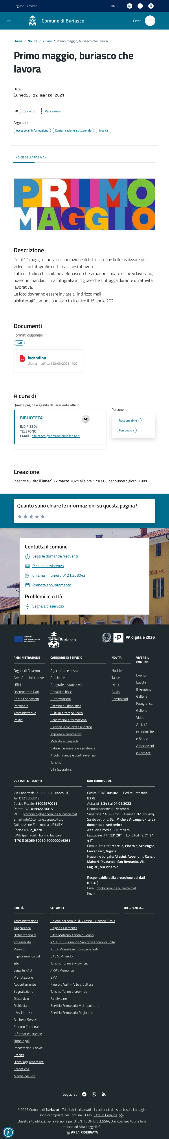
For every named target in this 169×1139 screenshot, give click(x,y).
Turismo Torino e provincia (68, 991)
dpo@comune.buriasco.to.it (116, 888)
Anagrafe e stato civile (66, 684)
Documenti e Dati (26, 691)
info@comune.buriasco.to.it (43, 819)
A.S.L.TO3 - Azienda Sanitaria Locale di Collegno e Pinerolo (93, 942)
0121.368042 (29, 798)
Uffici (17, 684)
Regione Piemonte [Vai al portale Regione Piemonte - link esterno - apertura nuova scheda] (25, 6)
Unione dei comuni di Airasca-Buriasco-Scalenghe (86, 920)
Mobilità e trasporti (64, 741)
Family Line (58, 998)
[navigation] (8, 20)
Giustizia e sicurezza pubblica (71, 727)
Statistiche (21, 1069)
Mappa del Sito (24, 1076)
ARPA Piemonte (62, 970)
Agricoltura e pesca (64, 670)
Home (18, 41)
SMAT (54, 977)
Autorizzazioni (60, 698)
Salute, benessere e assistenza (72, 748)
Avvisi (47, 41)
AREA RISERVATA (82, 1132)
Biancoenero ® (121, 1121)
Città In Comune (105, 1115)
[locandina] (22, 358)
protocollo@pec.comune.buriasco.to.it (50, 814)
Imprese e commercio (65, 734)
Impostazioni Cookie (28, 1047)
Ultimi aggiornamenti (29, 1062)
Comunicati (120, 698)
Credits (19, 1054)
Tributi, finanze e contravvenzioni (74, 755)
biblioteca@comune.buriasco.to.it (56, 436)
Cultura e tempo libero (66, 712)
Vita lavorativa (61, 769)
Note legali (21, 1040)
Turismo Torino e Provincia (69, 963)
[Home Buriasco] (54, 20)
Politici (18, 720)
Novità (32, 41)
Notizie (117, 670)
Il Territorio (143, 689)
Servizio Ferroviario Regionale (71, 1012)
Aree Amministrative (29, 677)
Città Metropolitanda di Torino (72, 935)
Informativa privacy (28, 1033)
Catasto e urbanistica (65, 705)
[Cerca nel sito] (150, 20)
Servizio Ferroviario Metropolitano (74, 1005)
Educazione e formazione (68, 720)
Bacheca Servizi (25, 1019)
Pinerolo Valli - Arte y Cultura (71, 984)
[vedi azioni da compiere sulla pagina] (49, 111)
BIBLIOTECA (31, 417)
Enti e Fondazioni (26, 698)
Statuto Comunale (27, 1026)
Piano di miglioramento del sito (27, 956)
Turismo (55, 762)
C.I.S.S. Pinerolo (61, 956)
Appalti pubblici (61, 691)
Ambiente (57, 677)
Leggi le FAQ (23, 970)
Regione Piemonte (63, 928)
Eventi (141, 675)
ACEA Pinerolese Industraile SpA (74, 949)
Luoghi (141, 682)
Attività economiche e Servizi (145, 731)
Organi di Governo (27, 670)
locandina (37, 357)
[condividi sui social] (25, 111)
